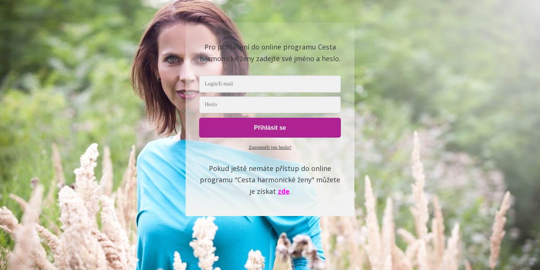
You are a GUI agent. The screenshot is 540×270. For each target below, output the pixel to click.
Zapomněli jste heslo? (270, 147)
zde (284, 191)
